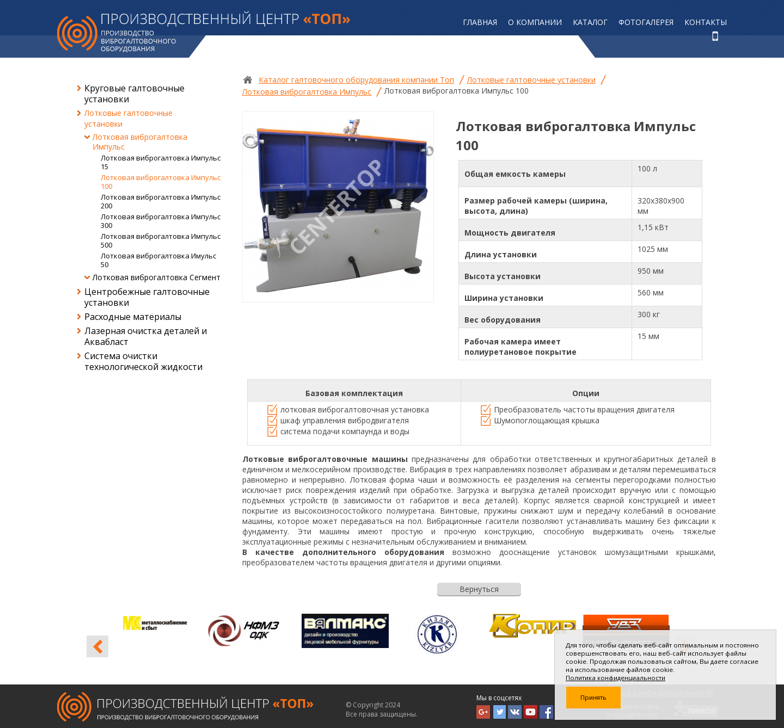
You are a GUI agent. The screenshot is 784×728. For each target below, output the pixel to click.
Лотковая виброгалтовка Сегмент (156, 277)
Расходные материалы (132, 316)
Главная (480, 22)
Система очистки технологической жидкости (143, 361)
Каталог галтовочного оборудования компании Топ (356, 80)
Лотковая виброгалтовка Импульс (140, 142)
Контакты (705, 22)
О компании (535, 22)
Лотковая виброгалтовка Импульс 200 (160, 201)
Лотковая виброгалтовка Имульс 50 (158, 260)
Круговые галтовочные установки (134, 93)
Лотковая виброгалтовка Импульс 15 (160, 162)
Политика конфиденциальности (615, 678)
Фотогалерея (645, 22)
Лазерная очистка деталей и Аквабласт (145, 336)
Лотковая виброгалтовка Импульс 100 (160, 181)
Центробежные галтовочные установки (147, 297)
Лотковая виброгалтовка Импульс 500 (160, 240)
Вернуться (479, 589)
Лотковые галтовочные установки (128, 118)
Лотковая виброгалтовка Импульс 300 (160, 221)
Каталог (590, 22)
